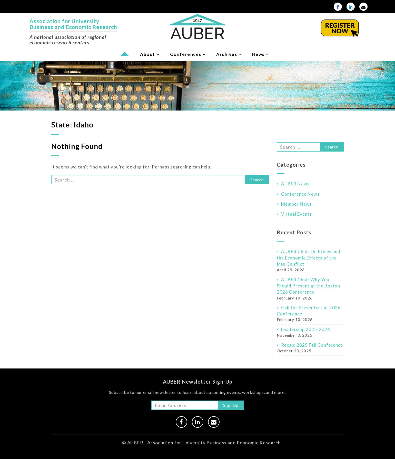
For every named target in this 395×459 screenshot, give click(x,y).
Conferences (185, 54)
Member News (296, 204)
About (147, 54)
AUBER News (295, 183)
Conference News (300, 194)
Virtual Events (296, 214)
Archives (226, 54)
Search (257, 179)
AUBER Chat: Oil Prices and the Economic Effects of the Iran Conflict (308, 258)
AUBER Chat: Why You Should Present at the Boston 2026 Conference (308, 286)
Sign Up (231, 405)
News (258, 54)
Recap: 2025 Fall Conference (312, 345)
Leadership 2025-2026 (305, 329)
